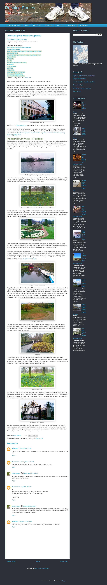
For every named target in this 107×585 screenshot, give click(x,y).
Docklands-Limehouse (13, 51)
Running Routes (20, 7)
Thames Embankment (13, 49)
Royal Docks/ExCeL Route (15, 74)
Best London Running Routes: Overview (19, 47)
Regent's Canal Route (29, 259)
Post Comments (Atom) (41, 568)
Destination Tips (78, 85)
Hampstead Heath (12, 53)
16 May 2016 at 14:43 (25, 521)
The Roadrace (71, 25)
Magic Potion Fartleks (79, 79)
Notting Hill (10, 68)
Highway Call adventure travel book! (84, 76)
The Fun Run (77, 91)
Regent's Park (11, 57)
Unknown (15, 448)
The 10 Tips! (37, 25)
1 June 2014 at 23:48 (24, 448)
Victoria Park (10, 70)
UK (42, 438)
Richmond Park (11, 66)
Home (27, 25)
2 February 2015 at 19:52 (30, 473)
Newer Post (11, 561)
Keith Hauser (16, 473)
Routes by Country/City (14, 25)
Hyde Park (10, 59)
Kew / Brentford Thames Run (15, 76)
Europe (38, 438)
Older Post (64, 561)
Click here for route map (17, 40)
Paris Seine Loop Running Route (84, 235)
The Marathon (84, 25)
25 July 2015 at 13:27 (29, 506)
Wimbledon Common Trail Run (16, 72)
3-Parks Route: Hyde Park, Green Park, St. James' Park (23, 55)
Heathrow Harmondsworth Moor (16, 62)
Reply (13, 455)
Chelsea (9, 61)
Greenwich (10, 64)
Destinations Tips (21, 125)
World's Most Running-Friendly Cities (84, 82)
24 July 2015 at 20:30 (24, 487)
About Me (60, 25)
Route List (28, 77)
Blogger (63, 581)
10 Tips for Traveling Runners (82, 88)
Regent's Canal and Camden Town (30, 51)
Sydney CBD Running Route (84, 283)
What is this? (48, 25)
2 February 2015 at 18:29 (26, 462)
